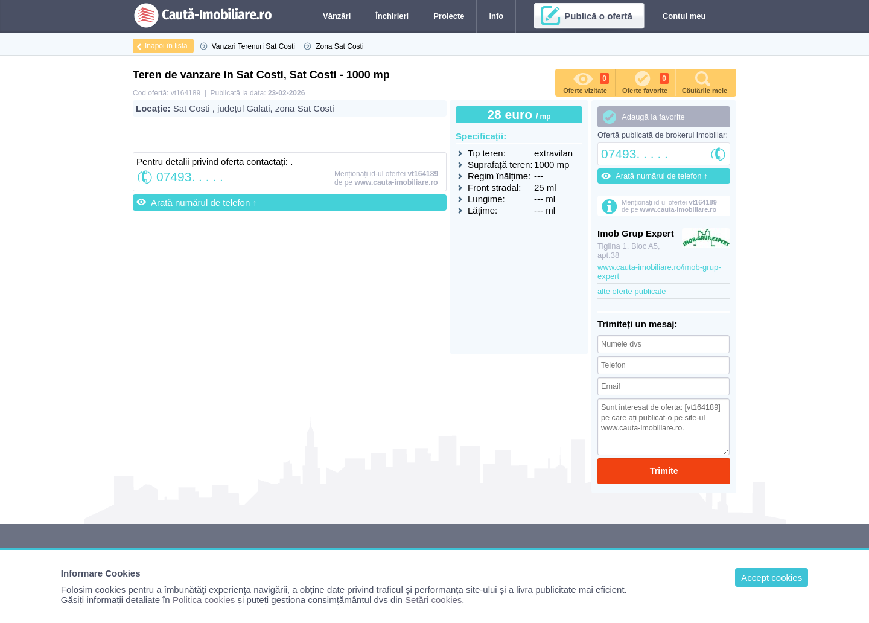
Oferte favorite (645, 81)
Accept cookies (771, 577)
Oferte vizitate (586, 81)
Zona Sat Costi (339, 46)
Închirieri (392, 16)
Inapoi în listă (166, 46)
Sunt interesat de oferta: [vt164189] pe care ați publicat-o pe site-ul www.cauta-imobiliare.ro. (663, 425)
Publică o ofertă (598, 16)
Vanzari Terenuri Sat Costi (253, 46)
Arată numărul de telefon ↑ (204, 202)
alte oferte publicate (631, 291)
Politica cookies (204, 600)
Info (496, 16)
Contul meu (684, 16)
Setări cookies (433, 600)
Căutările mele (704, 81)
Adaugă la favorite (653, 116)
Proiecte (448, 16)
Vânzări (337, 16)
